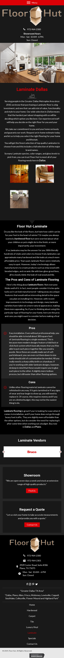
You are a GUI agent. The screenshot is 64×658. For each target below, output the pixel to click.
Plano (38, 426)
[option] (32, 451)
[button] (3, 452)
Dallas (28, 426)
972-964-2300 (34, 29)
